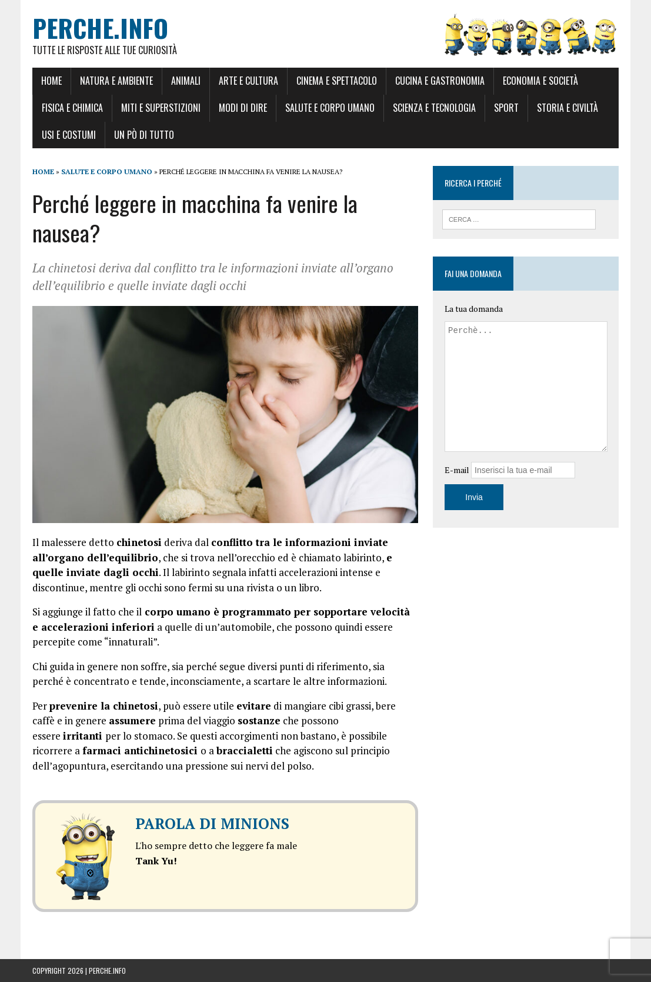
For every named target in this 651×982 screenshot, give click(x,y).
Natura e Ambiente (116, 81)
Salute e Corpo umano (330, 108)
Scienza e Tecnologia (434, 108)
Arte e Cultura (248, 81)
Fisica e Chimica (72, 108)
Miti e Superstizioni (161, 108)
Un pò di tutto (144, 135)
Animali (186, 81)
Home (51, 81)
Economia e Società (540, 81)
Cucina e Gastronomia (440, 81)
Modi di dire (243, 108)
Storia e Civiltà (567, 108)
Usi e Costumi (69, 135)
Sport (506, 108)
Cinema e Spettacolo (336, 81)
